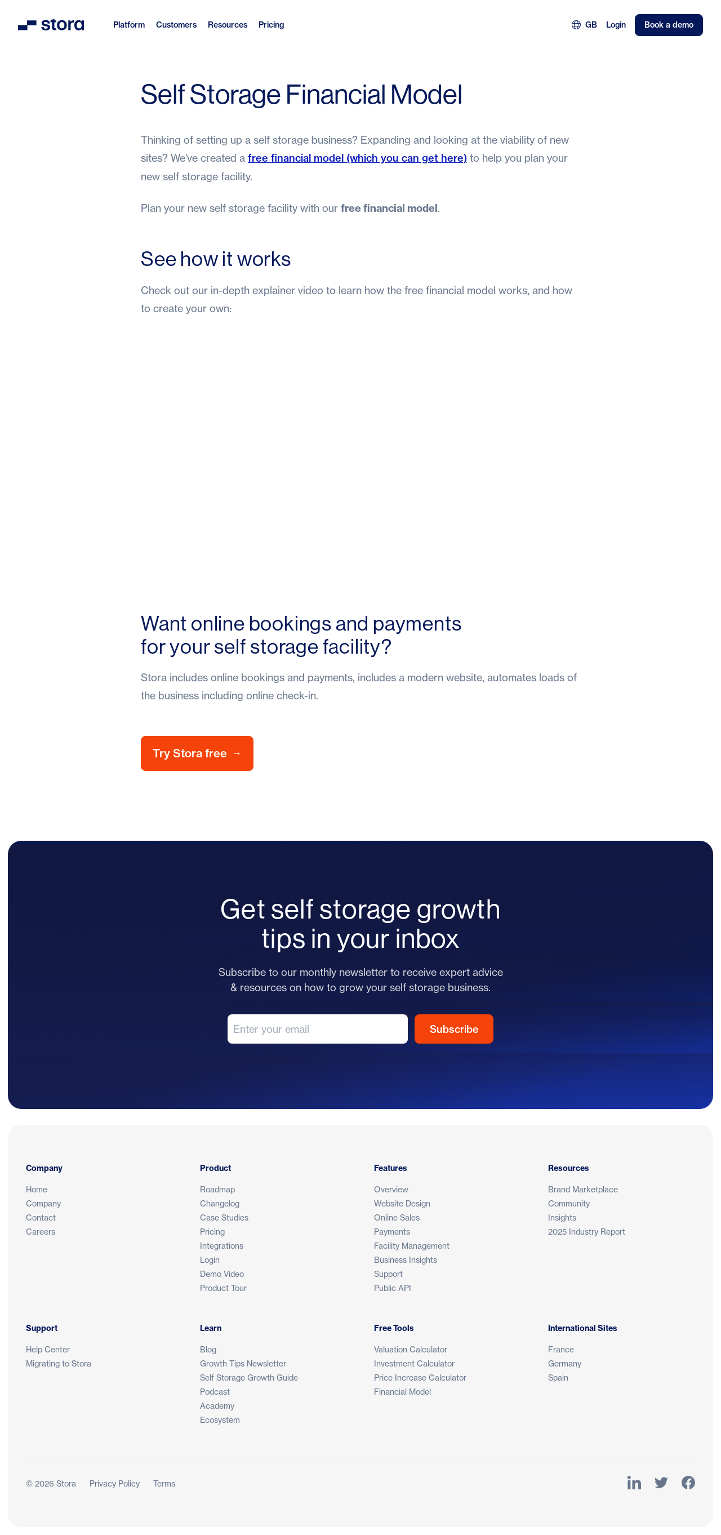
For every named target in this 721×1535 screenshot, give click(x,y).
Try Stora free (197, 753)
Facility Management (411, 1245)
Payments (392, 1231)
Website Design (402, 1203)
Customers (176, 25)
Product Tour (223, 1288)
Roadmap (217, 1189)
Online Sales (397, 1217)
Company (43, 1203)
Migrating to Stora (58, 1363)
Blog (208, 1349)
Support (388, 1274)
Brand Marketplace (583, 1189)
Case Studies (224, 1217)
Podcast (215, 1391)
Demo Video (222, 1274)
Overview (391, 1189)
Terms (164, 1483)
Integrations (221, 1245)
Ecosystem (220, 1420)
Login (616, 25)
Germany (564, 1363)
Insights (562, 1217)
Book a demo (668, 25)
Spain (558, 1377)
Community (569, 1203)
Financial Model (402, 1391)
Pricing (271, 25)
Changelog (219, 1203)
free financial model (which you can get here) (357, 158)
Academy (217, 1405)
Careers (40, 1231)
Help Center (48, 1349)
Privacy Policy (115, 1483)
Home (36, 1189)
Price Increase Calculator (420, 1377)
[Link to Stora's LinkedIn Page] (634, 1483)
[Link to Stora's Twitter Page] (661, 1483)
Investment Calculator (414, 1363)
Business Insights (405, 1260)
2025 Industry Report (586, 1231)
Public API (392, 1288)
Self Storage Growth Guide (249, 1377)
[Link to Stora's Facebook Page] (688, 1483)
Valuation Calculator (410, 1349)
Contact (41, 1217)
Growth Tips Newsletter (243, 1363)
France (561, 1349)
